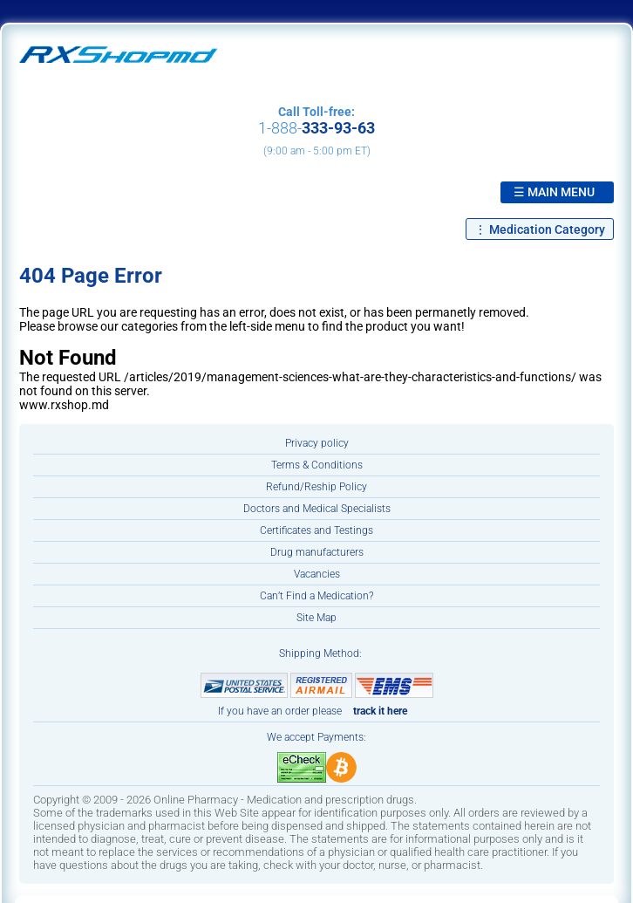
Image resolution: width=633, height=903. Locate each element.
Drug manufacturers (317, 552)
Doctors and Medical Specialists (317, 509)
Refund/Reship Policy (316, 487)
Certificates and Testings (316, 530)
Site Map (316, 618)
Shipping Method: (320, 653)
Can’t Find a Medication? (316, 596)
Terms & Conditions (317, 465)
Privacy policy (317, 443)
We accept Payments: (316, 737)
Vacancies (317, 574)
